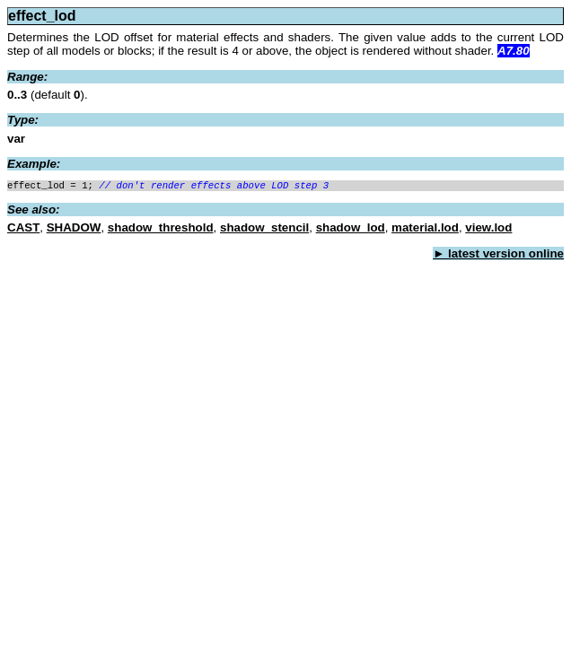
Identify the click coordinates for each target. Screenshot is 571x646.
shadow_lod (350, 229)
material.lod (425, 229)
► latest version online (498, 255)
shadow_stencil (264, 229)
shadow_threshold (161, 229)
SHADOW (74, 229)
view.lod (488, 229)
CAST (23, 229)
